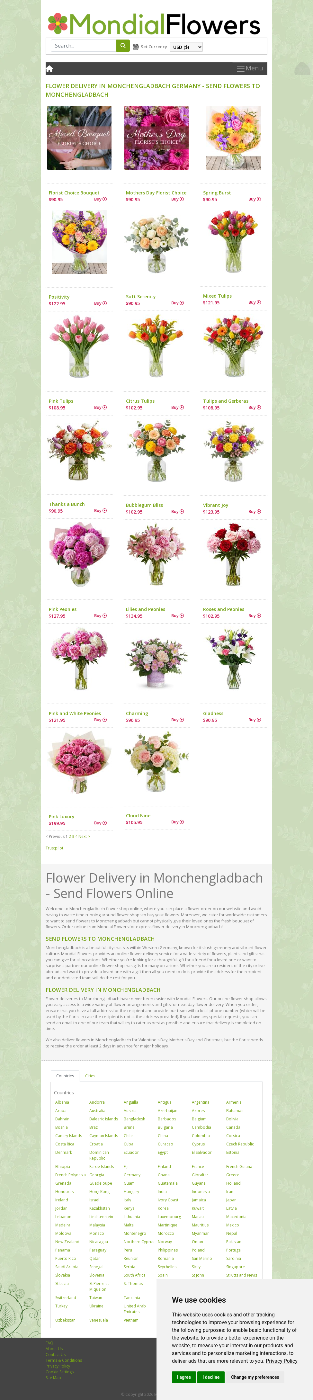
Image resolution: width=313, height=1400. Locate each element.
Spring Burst (217, 193)
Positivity (59, 297)
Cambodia (201, 1127)
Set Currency (154, 46)
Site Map (53, 1377)
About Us (54, 1348)
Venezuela (98, 1320)
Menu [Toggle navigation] (249, 69)
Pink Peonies (62, 609)
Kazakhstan (99, 1208)
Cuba (128, 1144)
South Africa (135, 1275)
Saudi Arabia (66, 1267)
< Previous (55, 836)
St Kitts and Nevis (241, 1275)
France (198, 1166)
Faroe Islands (101, 1166)
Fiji (126, 1166)
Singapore (235, 1267)
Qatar (94, 1258)
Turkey (61, 1306)
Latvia (231, 1208)
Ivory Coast (168, 1200)
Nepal (231, 1233)
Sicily (196, 1267)
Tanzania (132, 1297)
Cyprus (198, 1144)
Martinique (167, 1225)
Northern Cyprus (139, 1241)
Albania (62, 1102)
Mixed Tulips (217, 296)
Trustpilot (54, 848)
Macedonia (236, 1216)
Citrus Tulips (140, 401)
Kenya (129, 1208)
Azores (198, 1110)
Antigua (165, 1102)
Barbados (167, 1119)
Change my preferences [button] (255, 1377)
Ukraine (96, 1306)
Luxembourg (169, 1216)
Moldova (63, 1233)
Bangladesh (134, 1119)
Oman (197, 1241)
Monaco (96, 1233)
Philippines (168, 1250)
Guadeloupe (100, 1183)
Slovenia (96, 1275)
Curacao (165, 1144)
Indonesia (201, 1191)
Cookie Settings (60, 1372)
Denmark (63, 1152)
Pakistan (233, 1241)
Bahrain (62, 1119)
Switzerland (65, 1297)
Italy (127, 1200)
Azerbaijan (167, 1110)
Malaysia (97, 1225)
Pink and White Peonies (75, 713)
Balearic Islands (103, 1119)
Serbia (129, 1267)
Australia (97, 1110)
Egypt (163, 1152)
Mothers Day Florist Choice (156, 193)
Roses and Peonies (223, 609)
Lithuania (132, 1216)
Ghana (164, 1175)
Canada (233, 1127)
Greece (232, 1175)
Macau (198, 1216)
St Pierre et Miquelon (99, 1286)
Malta (129, 1225)
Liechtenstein (101, 1216)
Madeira (62, 1225)
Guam (129, 1183)
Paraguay (97, 1250)
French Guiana (239, 1166)
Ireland (61, 1200)
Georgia (96, 1175)
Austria (130, 1110)
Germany (132, 1175)
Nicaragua (98, 1241)
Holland (233, 1183)
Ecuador (131, 1152)
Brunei (130, 1127)
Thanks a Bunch (67, 504)
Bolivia (232, 1119)
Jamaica (199, 1200)
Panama (62, 1250)
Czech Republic (240, 1144)
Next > (84, 836)
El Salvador (202, 1152)
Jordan (61, 1208)
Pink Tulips (61, 401)
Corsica (233, 1135)
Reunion (131, 1258)
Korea (163, 1208)
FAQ (49, 1343)
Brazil (94, 1127)
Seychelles (167, 1267)
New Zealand (67, 1241)
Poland (198, 1250)
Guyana (199, 1183)
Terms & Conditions (64, 1360)
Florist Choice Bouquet (74, 193)
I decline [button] (210, 1377)
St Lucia (62, 1283)
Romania (166, 1258)
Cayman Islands (103, 1135)
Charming (137, 713)
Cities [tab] (90, 1076)
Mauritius (200, 1225)
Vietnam (131, 1320)
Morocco (166, 1233)
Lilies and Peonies (145, 609)
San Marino (202, 1258)
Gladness (213, 713)
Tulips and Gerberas (225, 401)
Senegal (96, 1267)
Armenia (234, 1102)
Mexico (232, 1225)
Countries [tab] (65, 1076)
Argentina (201, 1102)
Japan (231, 1200)
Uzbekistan (65, 1320)
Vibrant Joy (215, 505)
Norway (165, 1241)
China (163, 1135)
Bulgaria (165, 1127)
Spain (163, 1275)
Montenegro (135, 1233)
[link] (282, 1361)
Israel (94, 1200)
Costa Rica (64, 1144)
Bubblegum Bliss (144, 505)
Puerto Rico (65, 1258)
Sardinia (233, 1258)
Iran (229, 1191)
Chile (128, 1135)
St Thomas (133, 1283)
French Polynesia (70, 1175)
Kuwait (198, 1208)
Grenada (63, 1183)
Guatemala (168, 1183)
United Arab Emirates (135, 1309)
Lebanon (63, 1216)
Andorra (97, 1102)
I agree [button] (184, 1377)
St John (198, 1275)
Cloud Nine (138, 815)
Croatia (96, 1144)
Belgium (199, 1119)
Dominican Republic (99, 1155)
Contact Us (56, 1354)
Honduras (64, 1191)
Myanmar (200, 1233)
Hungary (131, 1191)
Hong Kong (99, 1191)
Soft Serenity (141, 296)
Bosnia (61, 1127)
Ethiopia (62, 1166)
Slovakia (62, 1275)
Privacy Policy (282, 1361)
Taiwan (95, 1297)
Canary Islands (68, 1135)
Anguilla (131, 1102)
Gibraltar (200, 1175)
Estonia (232, 1152)
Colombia (201, 1135)
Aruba (61, 1110)
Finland (164, 1166)
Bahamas (234, 1110)
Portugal (234, 1250)
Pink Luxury (62, 816)
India (162, 1191)
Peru (128, 1250)
